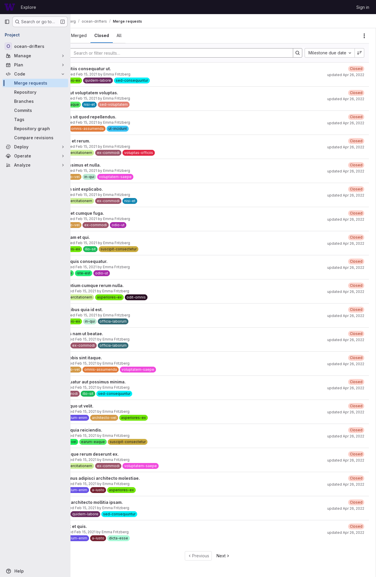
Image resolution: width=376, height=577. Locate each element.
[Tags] (35, 119)
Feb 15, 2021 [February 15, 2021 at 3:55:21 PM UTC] (115, 194)
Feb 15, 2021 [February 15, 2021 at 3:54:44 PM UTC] (114, 484)
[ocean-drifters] (35, 46)
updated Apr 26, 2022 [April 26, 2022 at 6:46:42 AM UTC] (345, 364)
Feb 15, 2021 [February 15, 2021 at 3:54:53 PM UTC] (114, 411)
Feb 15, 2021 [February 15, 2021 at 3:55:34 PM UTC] (115, 98)
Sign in (362, 7)
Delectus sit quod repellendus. (113, 116)
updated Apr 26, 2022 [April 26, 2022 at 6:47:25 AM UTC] (345, 147)
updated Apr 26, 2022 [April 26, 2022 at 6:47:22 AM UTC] (345, 99)
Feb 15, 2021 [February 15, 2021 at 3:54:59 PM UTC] (114, 363)
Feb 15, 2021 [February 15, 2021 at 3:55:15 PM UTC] (115, 243)
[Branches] (35, 101)
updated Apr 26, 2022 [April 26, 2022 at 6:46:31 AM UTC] (345, 412)
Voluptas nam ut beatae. (107, 333)
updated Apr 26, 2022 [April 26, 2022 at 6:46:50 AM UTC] (345, 315)
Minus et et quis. (99, 526)
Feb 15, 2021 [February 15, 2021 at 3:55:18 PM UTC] (115, 219)
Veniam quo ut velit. (102, 405)
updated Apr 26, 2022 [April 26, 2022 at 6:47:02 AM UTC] (345, 219)
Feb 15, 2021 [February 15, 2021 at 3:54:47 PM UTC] (114, 459)
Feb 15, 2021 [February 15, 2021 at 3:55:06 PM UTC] (115, 315)
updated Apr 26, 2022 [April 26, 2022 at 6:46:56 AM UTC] (345, 75)
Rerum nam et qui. (100, 237)
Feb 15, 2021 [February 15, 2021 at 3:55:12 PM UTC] (114, 267)
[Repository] (35, 92)
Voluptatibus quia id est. (107, 309)
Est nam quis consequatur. (109, 261)
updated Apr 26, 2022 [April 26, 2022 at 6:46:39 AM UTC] (345, 388)
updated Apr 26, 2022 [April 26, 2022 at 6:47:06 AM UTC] (345, 267)
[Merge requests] (35, 83)
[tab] (87, 35)
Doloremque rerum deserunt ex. (114, 454)
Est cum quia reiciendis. (106, 429)
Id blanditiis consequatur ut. (111, 68)
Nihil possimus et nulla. (106, 164)
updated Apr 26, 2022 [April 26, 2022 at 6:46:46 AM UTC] (345, 340)
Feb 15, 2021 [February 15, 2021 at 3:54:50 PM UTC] (114, 435)
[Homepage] (9, 7)
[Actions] (364, 36)
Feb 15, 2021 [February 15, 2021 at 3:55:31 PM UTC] (115, 122)
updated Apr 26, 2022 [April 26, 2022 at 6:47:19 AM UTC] (345, 123)
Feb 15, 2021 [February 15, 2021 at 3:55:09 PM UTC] (114, 291)
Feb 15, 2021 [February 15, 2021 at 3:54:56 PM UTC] (114, 387)
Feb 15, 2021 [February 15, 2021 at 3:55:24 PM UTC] (115, 170)
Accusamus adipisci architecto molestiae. (125, 478)
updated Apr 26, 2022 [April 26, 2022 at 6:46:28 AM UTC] (345, 436)
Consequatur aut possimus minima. (118, 381)
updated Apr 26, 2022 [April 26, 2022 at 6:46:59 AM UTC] (345, 291)
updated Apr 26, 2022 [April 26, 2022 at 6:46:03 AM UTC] (345, 508)
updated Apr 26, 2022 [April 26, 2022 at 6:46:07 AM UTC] (345, 484)
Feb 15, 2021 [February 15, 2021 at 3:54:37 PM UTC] (113, 532)
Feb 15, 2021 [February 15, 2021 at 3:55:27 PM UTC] (115, 146)
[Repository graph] (35, 128)
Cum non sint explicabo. (107, 189)
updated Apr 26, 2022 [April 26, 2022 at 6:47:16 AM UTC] (345, 195)
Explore (28, 7)
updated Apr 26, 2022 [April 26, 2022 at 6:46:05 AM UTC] (345, 460)
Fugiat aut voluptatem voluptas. (114, 92)
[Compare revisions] (35, 137)
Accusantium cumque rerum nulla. (117, 285)
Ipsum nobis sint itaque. (106, 357)
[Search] (193, 52)
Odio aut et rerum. (100, 140)
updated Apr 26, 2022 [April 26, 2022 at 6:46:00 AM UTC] (345, 532)
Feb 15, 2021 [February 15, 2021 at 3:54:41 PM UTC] (114, 508)
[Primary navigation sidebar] (7, 21)
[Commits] (35, 110)
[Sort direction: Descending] (359, 53)
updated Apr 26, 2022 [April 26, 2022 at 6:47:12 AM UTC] (345, 243)
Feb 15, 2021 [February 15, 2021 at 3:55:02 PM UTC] (114, 339)
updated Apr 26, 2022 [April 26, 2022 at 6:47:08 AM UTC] (345, 171)
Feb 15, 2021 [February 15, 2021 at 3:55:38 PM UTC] (115, 74)
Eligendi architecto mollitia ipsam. (117, 502)
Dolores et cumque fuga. (107, 213)
